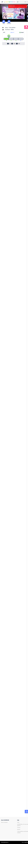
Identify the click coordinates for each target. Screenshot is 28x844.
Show (3, 22)
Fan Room (9, 22)
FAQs (18, 822)
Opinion (18, 829)
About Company (4, 822)
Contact (18, 827)
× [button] (26, 6)
